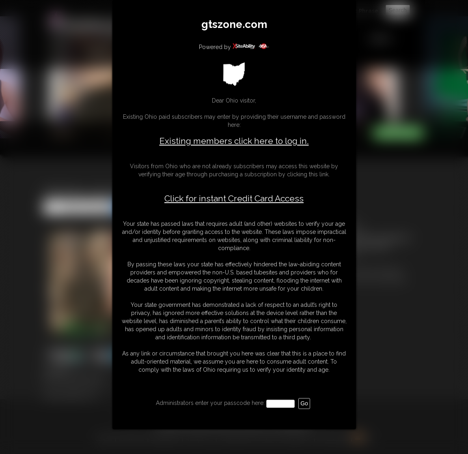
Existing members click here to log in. (234, 141)
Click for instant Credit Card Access (234, 199)
